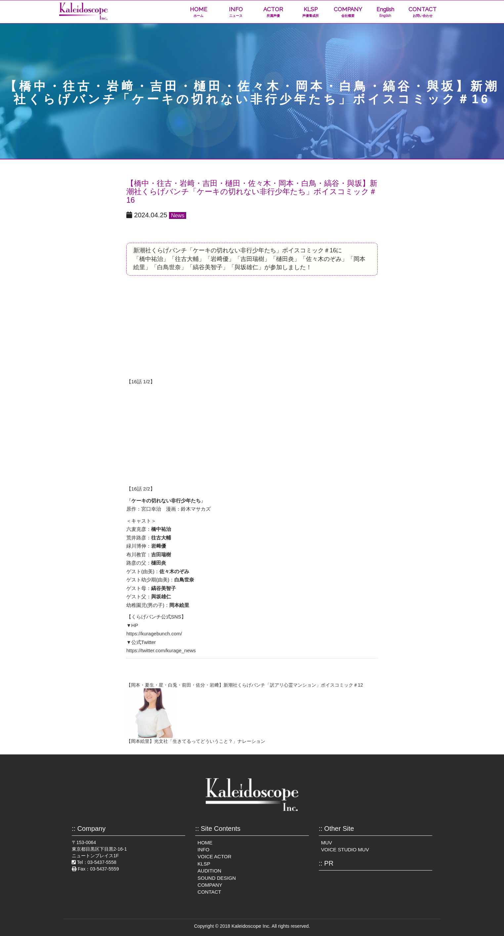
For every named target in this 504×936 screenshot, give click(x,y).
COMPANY (348, 12)
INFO (236, 12)
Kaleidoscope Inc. (251, 926)
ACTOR (273, 12)
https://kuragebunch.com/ (154, 633)
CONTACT (422, 12)
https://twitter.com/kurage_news (161, 650)
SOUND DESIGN (216, 878)
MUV (326, 842)
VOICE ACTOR (214, 856)
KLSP (310, 12)
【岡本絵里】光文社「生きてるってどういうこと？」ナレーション (195, 741)
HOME (199, 12)
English (385, 12)
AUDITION (209, 870)
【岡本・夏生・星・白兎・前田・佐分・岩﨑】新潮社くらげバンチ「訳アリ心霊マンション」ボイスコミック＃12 (244, 685)
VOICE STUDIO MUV (345, 849)
